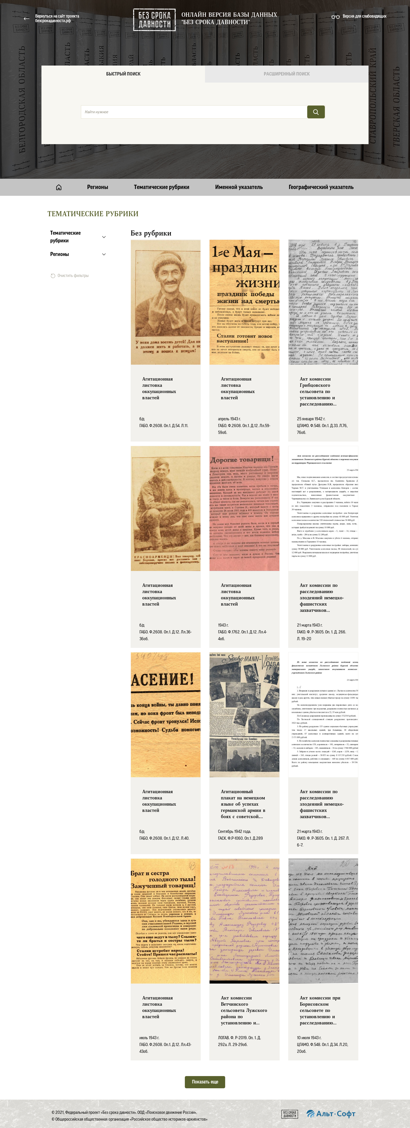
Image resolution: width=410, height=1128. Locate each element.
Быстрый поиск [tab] (123, 74)
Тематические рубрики (161, 187)
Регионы (97, 187)
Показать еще (205, 1082)
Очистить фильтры (70, 276)
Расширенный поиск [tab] (287, 74)
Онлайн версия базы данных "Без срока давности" (229, 18)
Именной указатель (239, 187)
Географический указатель (321, 187)
